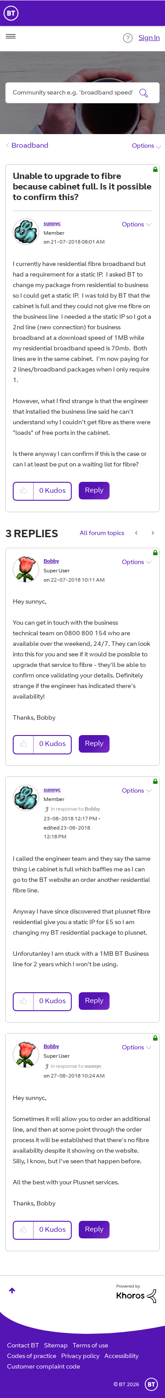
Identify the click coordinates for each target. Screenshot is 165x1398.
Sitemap (56, 1346)
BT (151, 1384)
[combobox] (82, 92)
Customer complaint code (43, 1367)
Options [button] (143, 146)
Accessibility (121, 1357)
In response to (75, 809)
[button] (24, 491)
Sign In (149, 38)
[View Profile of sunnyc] (52, 223)
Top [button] (12, 1290)
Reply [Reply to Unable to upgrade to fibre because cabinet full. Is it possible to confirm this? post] (94, 490)
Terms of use (90, 1346)
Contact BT (23, 1346)
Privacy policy (80, 1357)
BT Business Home (11, 13)
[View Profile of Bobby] (51, 561)
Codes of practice (31, 1357)
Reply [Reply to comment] (94, 743)
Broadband (29, 145)
